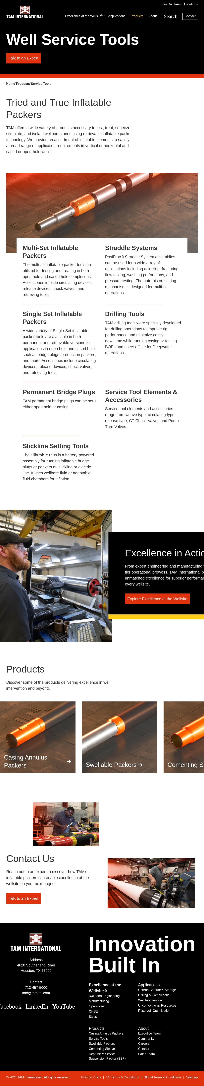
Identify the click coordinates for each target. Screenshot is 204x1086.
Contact (190, 16)
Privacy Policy (91, 1077)
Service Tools (98, 1038)
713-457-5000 (36, 988)
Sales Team (146, 1054)
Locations (191, 4)
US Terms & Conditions (122, 1077)
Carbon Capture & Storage (157, 990)
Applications (116, 16)
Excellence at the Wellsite (84, 16)
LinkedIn (37, 1006)
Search (170, 16)
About (152, 16)
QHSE (93, 1011)
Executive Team (149, 1033)
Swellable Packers (111, 764)
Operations (96, 1006)
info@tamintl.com (36, 993)
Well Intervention (150, 1000)
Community (146, 1038)
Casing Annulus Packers (25, 761)
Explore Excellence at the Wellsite (157, 599)
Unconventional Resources (157, 1005)
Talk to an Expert (23, 58)
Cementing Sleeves (103, 1048)
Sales (93, 1016)
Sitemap (192, 1077)
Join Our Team (171, 4)
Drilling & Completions (154, 995)
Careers (144, 1043)
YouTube (63, 1006)
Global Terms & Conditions (162, 1077)
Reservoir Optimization (154, 1010)
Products (137, 16)
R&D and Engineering (104, 996)
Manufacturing (99, 1001)
